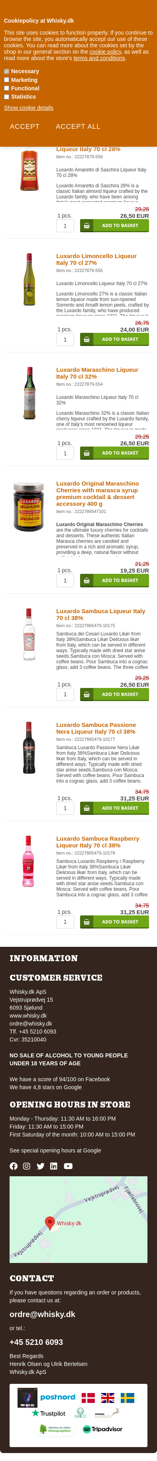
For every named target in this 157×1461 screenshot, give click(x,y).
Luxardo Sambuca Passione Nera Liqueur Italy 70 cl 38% (96, 728)
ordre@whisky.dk (31, 1023)
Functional (25, 88)
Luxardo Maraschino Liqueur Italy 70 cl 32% (97, 373)
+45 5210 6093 (36, 1342)
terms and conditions (99, 58)
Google (92, 1150)
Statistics (23, 96)
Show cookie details (28, 108)
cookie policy (105, 52)
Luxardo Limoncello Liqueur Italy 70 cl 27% (96, 259)
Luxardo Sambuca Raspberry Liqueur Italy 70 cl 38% (97, 842)
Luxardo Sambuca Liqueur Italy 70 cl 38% (100, 614)
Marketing (24, 80)
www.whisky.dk (28, 1015)
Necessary (25, 71)
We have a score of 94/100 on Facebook (60, 1079)
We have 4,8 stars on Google (46, 1087)
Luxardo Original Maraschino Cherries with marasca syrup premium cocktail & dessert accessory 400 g (97, 493)
